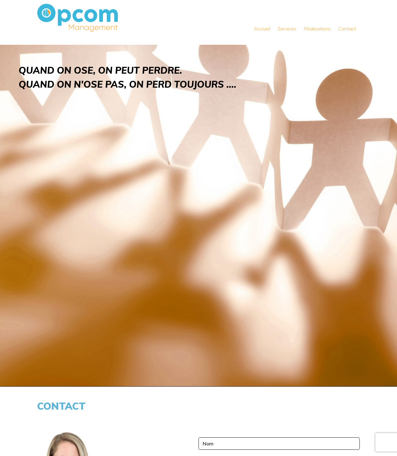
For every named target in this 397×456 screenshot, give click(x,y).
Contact (347, 28)
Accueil (262, 28)
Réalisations (317, 28)
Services (287, 28)
